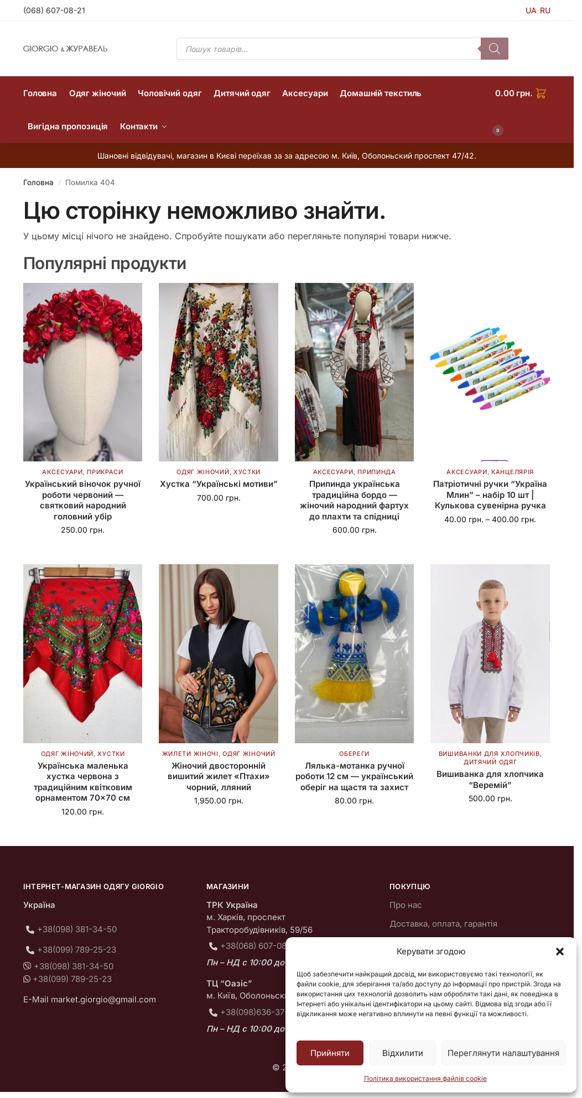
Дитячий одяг (490, 762)
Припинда (376, 472)
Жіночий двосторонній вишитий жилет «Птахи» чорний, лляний (219, 776)
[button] (559, 951)
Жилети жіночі (190, 754)
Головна (38, 182)
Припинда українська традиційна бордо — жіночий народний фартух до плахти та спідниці (354, 500)
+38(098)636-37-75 (259, 1012)
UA (531, 10)
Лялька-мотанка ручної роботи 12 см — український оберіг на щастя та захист (354, 776)
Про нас (405, 905)
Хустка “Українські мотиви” (219, 484)
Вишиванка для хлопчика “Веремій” (490, 779)
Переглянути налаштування (503, 1053)
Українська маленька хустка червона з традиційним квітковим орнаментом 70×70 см (83, 781)
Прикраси (105, 472)
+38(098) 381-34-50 (77, 929)
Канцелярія (512, 472)
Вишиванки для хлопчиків (489, 754)
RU (545, 10)
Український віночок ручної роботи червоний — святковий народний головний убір (83, 500)
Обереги (354, 754)
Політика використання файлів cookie (425, 1078)
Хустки (247, 472)
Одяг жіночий (202, 472)
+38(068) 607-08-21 (259, 946)
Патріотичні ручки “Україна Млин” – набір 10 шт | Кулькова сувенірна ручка (490, 495)
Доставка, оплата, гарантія (443, 923)
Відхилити (402, 1053)
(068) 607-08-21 (54, 10)
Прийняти (330, 1053)
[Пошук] (494, 49)
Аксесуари (62, 472)
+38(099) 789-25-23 (76, 949)
